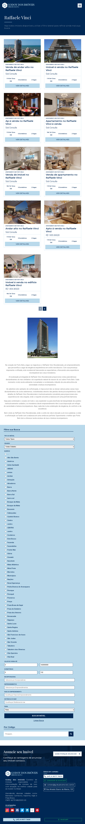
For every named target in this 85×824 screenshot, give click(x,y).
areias (9, 472)
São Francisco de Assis (16, 634)
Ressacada (11, 616)
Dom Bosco (11, 539)
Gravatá (10, 557)
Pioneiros (11, 598)
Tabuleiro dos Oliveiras (16, 649)
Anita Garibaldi (13, 465)
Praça (9, 601)
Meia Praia (11, 568)
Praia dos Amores (14, 612)
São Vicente (12, 642)
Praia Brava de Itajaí (15, 605)
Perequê (10, 594)
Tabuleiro (11, 646)
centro (9, 524)
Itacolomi (10, 561)
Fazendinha (11, 546)
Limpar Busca (39, 720)
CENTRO (10, 527)
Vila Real (10, 657)
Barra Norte (11, 491)
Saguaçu (10, 620)
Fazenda (10, 542)
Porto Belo (20, 64)
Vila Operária (12, 653)
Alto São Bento (13, 457)
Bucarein (10, 509)
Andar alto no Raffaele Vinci (22, 228)
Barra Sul (10, 494)
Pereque (10, 590)
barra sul (10, 498)
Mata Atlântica (13, 564)
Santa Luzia (11, 623)
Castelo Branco (13, 516)
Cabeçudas (11, 513)
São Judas (11, 638)
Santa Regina (12, 627)
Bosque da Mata (13, 502)
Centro (10, 520)
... (8, 454)
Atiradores (11, 483)
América (10, 461)
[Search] (71, 734)
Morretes (10, 572)
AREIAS (10, 468)
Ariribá (10, 476)
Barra (9, 487)
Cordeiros (11, 535)
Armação (10, 480)
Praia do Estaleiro (14, 609)
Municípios (11, 575)
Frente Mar (11, 550)
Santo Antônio (12, 631)
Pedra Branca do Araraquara (18, 587)
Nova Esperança (13, 583)
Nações (10, 579)
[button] (80, 5)
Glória (9, 553)
